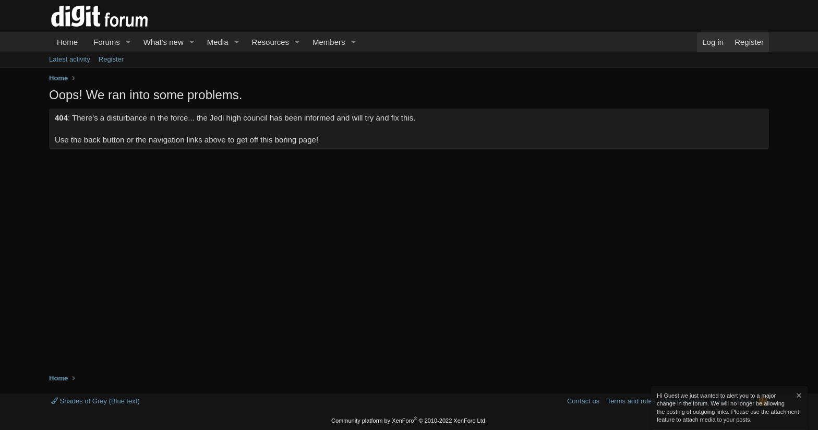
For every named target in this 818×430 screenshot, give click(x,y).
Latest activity (69, 59)
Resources (270, 42)
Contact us (583, 401)
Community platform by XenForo (409, 420)
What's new (163, 42)
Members (328, 42)
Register (111, 59)
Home (67, 42)
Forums (106, 42)
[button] (128, 42)
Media (217, 42)
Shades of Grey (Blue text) (95, 401)
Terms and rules (631, 401)
